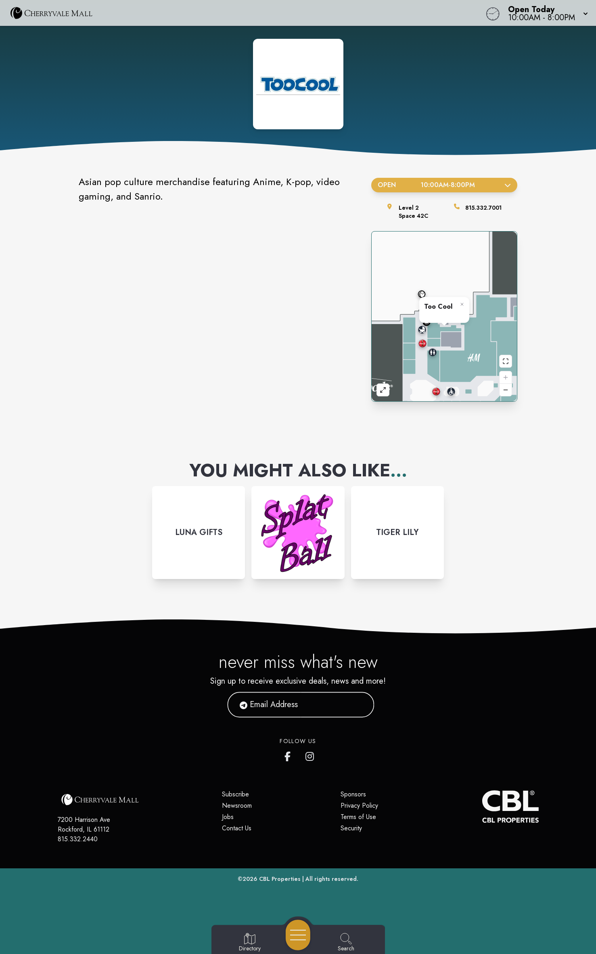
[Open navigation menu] (298, 935)
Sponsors (353, 794)
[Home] (225, 13)
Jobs (228, 816)
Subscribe (235, 794)
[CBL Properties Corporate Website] (482, 806)
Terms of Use (358, 816)
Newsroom (237, 805)
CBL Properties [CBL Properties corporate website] (280, 879)
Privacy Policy (359, 805)
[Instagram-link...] (198, 532)
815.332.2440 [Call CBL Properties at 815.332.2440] (78, 839)
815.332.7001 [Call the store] (483, 208)
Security (351, 828)
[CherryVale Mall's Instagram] (310, 754)
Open (444, 185)
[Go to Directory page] (249, 942)
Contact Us (236, 828)
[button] (546, 13)
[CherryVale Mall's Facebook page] (289, 754)
